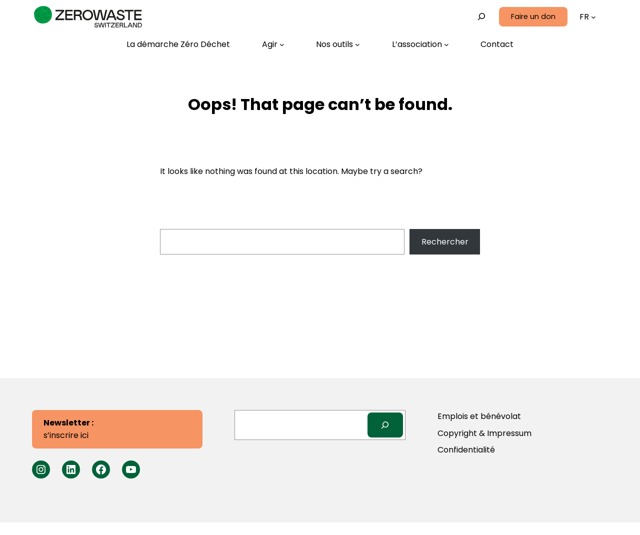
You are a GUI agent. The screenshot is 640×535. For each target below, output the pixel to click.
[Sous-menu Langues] (593, 17)
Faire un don (533, 17)
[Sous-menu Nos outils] (338, 45)
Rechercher (445, 242)
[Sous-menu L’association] (420, 45)
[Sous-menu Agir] (273, 45)
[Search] (385, 424)
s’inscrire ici (69, 429)
